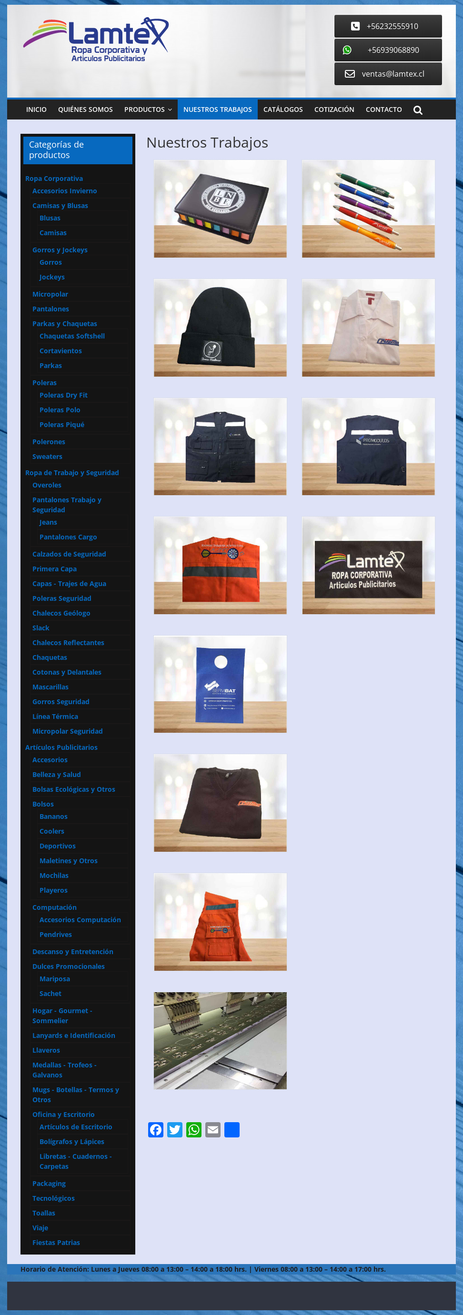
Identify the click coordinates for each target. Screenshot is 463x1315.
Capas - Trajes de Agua (69, 583)
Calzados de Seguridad (69, 553)
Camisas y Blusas (60, 205)
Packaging (49, 1183)
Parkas (51, 365)
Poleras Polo (60, 409)
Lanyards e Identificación (73, 1035)
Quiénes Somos (85, 109)
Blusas (50, 217)
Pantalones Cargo (68, 536)
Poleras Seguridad (61, 598)
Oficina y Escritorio (63, 1114)
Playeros (54, 890)
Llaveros (46, 1050)
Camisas (53, 232)
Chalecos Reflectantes (68, 642)
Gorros (51, 262)
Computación (54, 907)
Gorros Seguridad (61, 701)
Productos (144, 109)
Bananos (54, 816)
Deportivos (58, 845)
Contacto (384, 109)
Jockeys (52, 276)
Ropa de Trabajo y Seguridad (72, 472)
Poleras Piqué (62, 424)
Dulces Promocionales (68, 966)
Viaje (40, 1227)
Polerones (48, 441)
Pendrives (56, 934)
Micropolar (50, 294)
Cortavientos (61, 350)
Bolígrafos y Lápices (72, 1141)
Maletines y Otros (69, 860)
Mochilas (54, 875)
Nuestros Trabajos (217, 109)
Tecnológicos (53, 1198)
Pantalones (50, 308)
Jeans (48, 522)
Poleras (44, 382)
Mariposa (55, 978)
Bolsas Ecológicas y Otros (73, 789)
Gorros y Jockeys (60, 249)
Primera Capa (54, 568)
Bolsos (43, 803)
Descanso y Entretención (72, 951)
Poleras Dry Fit (64, 394)
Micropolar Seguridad (67, 731)
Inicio (36, 109)
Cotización (334, 109)
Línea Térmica (55, 716)
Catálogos (283, 109)
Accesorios (50, 759)
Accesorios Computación (80, 919)
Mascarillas (50, 686)
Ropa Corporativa (54, 178)
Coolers (52, 831)
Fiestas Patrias (56, 1242)
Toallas (43, 1212)
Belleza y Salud (56, 774)
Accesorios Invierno (64, 190)
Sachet (50, 993)
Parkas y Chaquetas (64, 323)
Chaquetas (49, 657)
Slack (41, 627)
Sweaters (47, 456)
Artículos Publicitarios (61, 747)
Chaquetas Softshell (72, 335)
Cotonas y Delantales (66, 672)
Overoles (46, 484)
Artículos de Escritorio (76, 1126)
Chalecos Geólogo (61, 613)
